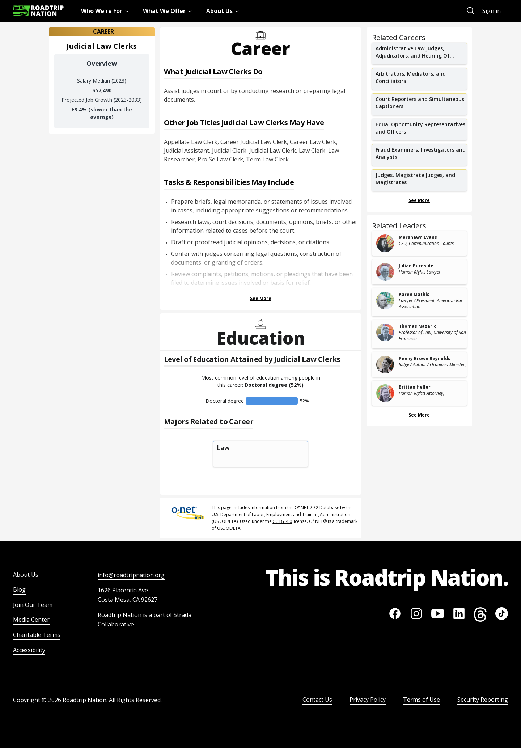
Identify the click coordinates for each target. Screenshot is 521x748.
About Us (25, 575)
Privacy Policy (368, 699)
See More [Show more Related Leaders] (419, 415)
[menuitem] (106, 11)
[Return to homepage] (38, 10)
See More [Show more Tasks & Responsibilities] (260, 298)
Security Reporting (482, 699)
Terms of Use (421, 699)
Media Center (31, 620)
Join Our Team (32, 605)
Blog (19, 589)
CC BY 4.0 (282, 521)
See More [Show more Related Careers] (419, 200)
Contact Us (317, 699)
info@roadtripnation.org (131, 575)
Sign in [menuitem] (491, 11)
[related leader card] (419, 243)
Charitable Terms (36, 635)
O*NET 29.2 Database (317, 507)
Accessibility (29, 650)
